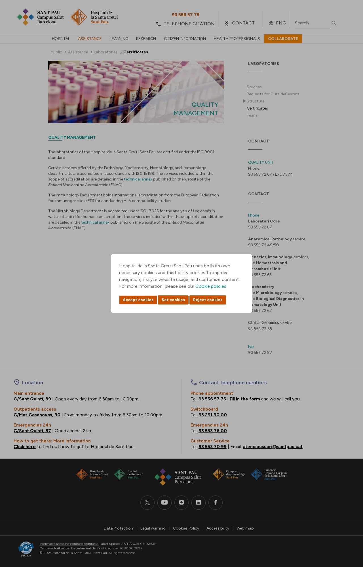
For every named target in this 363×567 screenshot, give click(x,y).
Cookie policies (210, 286)
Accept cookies (138, 299)
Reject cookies (207, 299)
